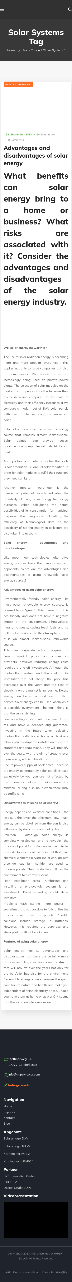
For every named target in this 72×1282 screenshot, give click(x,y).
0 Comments (16, 140)
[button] (70, 9)
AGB (8, 1272)
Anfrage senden (19, 1085)
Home (11, 50)
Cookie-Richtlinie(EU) (54, 1272)
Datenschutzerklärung (26, 1272)
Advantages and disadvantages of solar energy (36, 155)
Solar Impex (47, 134)
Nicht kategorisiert (18, 84)
